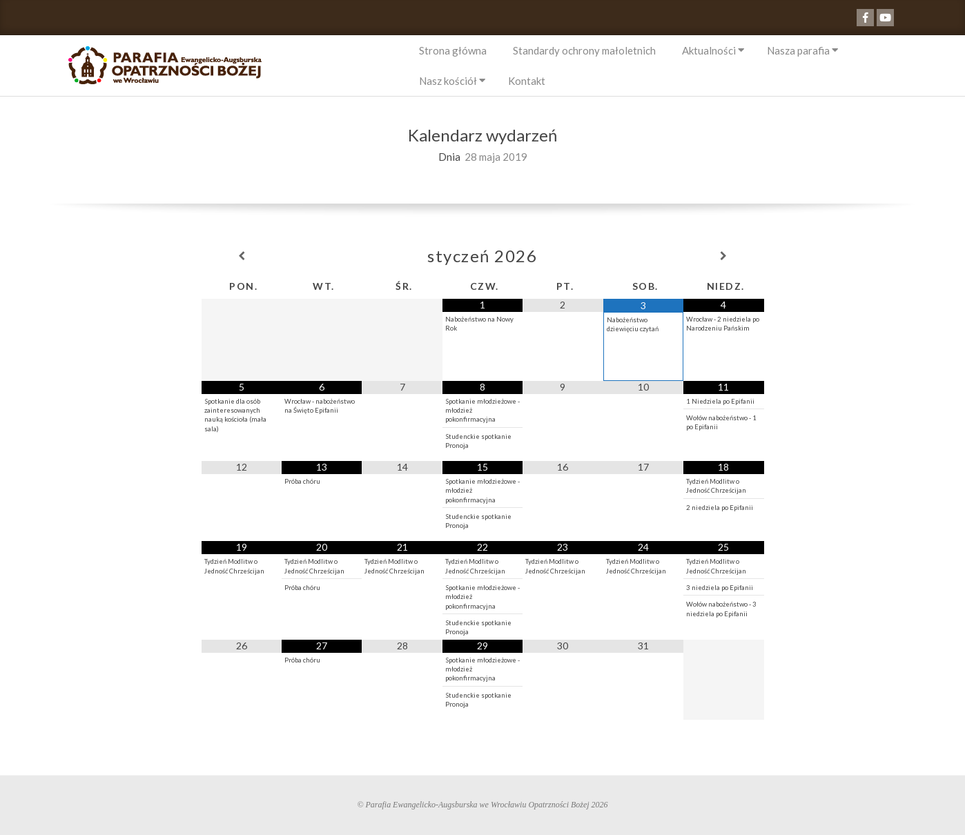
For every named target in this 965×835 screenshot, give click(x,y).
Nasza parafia (798, 50)
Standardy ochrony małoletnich (584, 50)
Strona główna (453, 50)
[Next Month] (723, 256)
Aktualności (709, 50)
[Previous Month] (242, 256)
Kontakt (526, 81)
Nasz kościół (448, 81)
